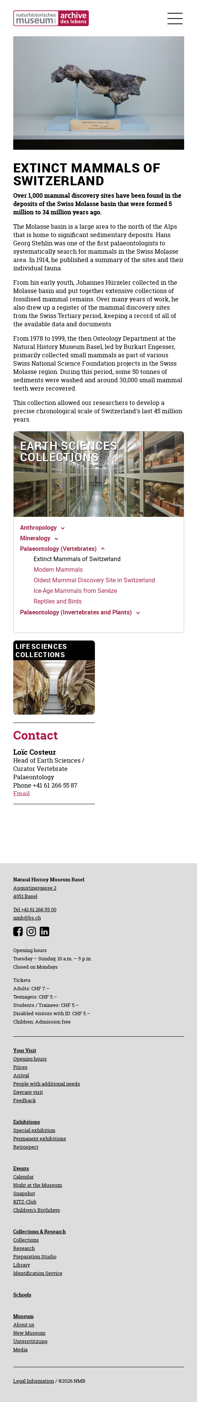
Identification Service (37, 1273)
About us (23, 1324)
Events (21, 1168)
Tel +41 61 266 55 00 (34, 909)
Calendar (23, 1176)
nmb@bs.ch (27, 917)
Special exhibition (34, 1130)
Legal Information (33, 1380)
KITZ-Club (25, 1201)
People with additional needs (46, 1083)
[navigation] (99, 474)
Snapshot (24, 1193)
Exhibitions (26, 1121)
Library (21, 1264)
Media (20, 1349)
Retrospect (26, 1146)
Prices (20, 1067)
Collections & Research (39, 1231)
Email (21, 793)
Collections (26, 1239)
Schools (22, 1294)
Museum (23, 1316)
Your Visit (24, 1050)
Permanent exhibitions (39, 1138)
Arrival (21, 1075)
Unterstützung (30, 1341)
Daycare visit (28, 1092)
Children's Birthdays (36, 1210)
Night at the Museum (37, 1185)
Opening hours (30, 1058)
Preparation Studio (34, 1256)
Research (24, 1248)
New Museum (29, 1332)
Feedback (24, 1100)
